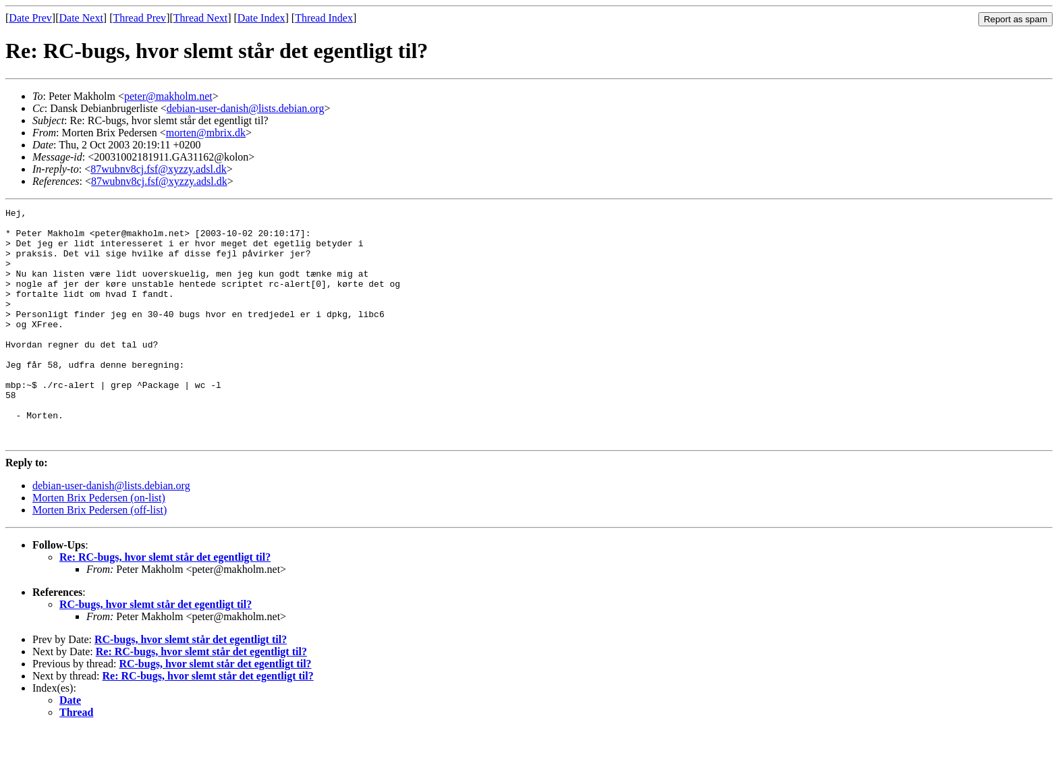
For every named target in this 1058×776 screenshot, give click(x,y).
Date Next (81, 18)
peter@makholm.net (168, 96)
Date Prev (30, 18)
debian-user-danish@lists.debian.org (246, 108)
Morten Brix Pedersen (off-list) (99, 556)
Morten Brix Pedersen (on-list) (98, 544)
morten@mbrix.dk (206, 132)
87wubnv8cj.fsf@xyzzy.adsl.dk (158, 169)
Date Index (261, 18)
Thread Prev (139, 18)
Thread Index (324, 18)
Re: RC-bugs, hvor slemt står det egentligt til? (165, 603)
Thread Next (200, 18)
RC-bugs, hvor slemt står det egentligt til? (155, 651)
